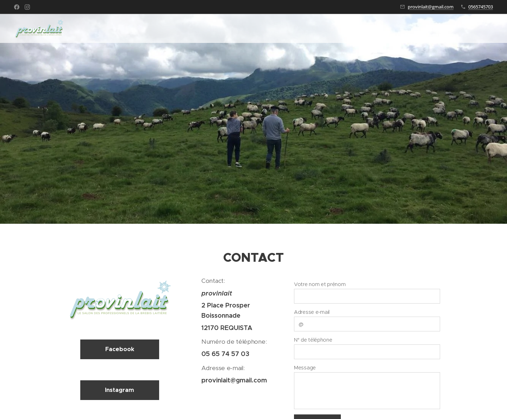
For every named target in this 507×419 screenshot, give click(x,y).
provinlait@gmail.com (430, 7)
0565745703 (480, 7)
